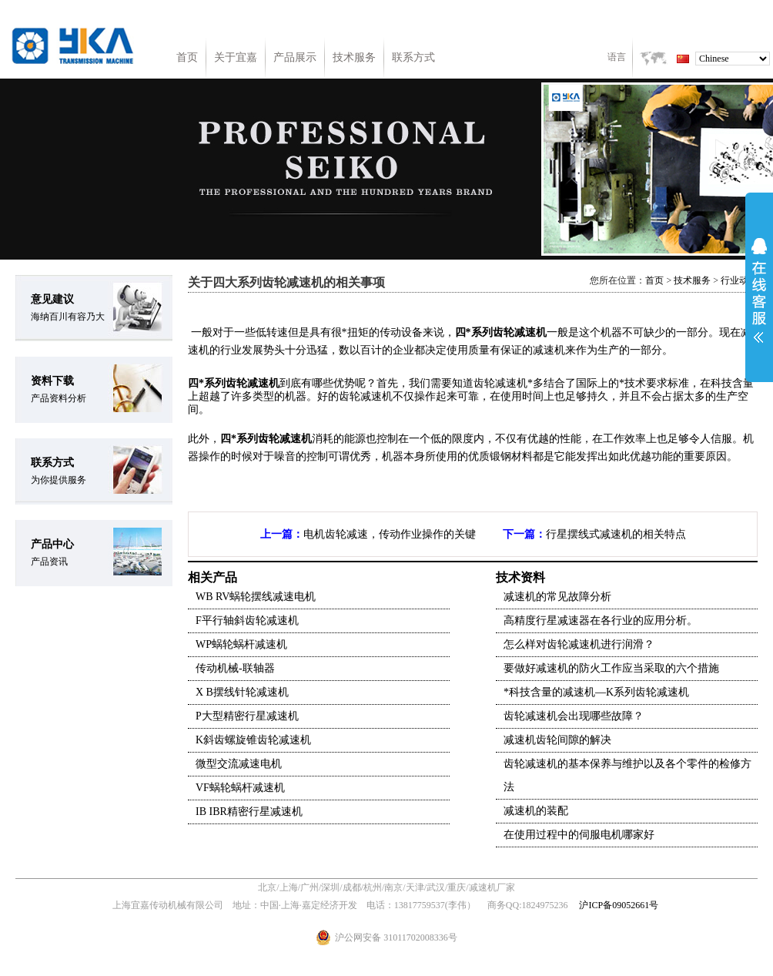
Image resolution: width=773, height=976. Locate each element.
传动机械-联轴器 (235, 668)
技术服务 (354, 57)
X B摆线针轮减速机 (242, 692)
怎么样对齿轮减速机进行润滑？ (579, 644)
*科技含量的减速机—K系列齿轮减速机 (596, 692)
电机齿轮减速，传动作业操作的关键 (389, 534)
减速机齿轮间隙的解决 (557, 740)
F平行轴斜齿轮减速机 (247, 620)
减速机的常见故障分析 (557, 596)
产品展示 (294, 57)
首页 (187, 57)
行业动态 (739, 280)
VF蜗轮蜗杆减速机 (240, 787)
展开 (759, 290)
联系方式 (413, 57)
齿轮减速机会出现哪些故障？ (574, 716)
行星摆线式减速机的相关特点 (616, 534)
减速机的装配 (536, 811)
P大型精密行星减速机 (247, 716)
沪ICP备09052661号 (618, 905)
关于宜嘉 (235, 57)
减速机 (530, 332)
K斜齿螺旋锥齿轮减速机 (253, 740)
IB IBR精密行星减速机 (249, 811)
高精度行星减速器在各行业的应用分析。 (601, 620)
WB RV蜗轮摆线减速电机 (256, 596)
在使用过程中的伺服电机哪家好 (579, 834)
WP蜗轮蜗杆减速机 (241, 644)
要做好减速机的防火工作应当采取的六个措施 (611, 668)
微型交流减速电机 (239, 764)
